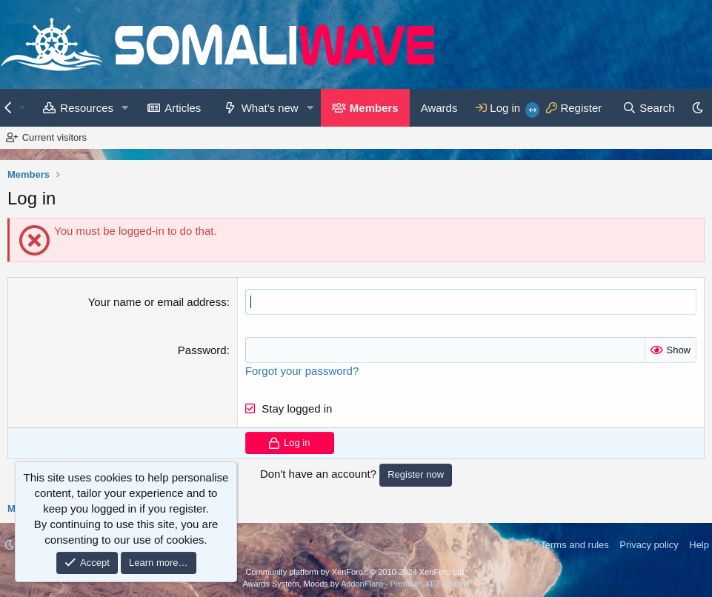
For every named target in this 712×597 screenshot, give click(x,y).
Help (699, 544)
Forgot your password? (302, 370)
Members (374, 107)
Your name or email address (157, 302)
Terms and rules (574, 544)
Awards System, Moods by (355, 583)
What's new (270, 107)
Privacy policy (648, 544)
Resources (86, 107)
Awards (439, 107)
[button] (125, 108)
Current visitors (54, 137)
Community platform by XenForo (356, 571)
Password (202, 350)
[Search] (648, 108)
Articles (182, 107)
